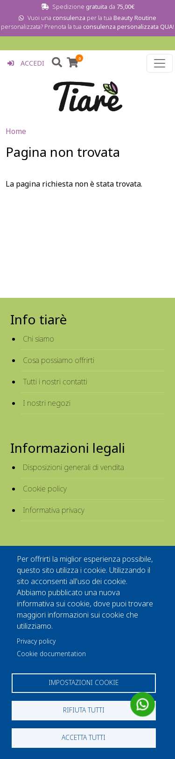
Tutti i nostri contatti (55, 381)
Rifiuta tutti (84, 709)
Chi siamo (38, 339)
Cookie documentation (51, 653)
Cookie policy (45, 489)
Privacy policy (36, 641)
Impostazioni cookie (84, 682)
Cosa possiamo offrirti (58, 360)
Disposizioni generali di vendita (73, 467)
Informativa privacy (53, 510)
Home (16, 131)
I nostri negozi (46, 403)
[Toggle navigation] (160, 63)
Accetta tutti (83, 737)
